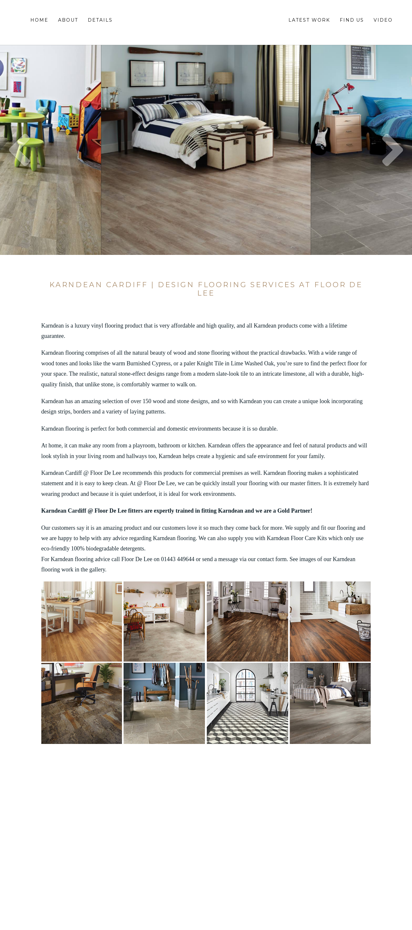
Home (39, 20)
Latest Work (309, 20)
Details (100, 20)
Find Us (352, 20)
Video (383, 20)
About (68, 20)
